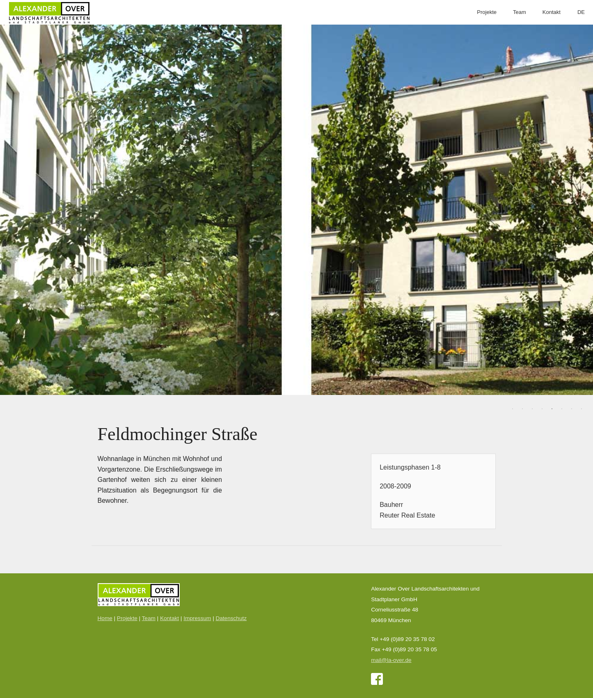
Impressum (197, 618)
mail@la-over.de (391, 660)
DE (581, 12)
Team (519, 12)
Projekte (487, 12)
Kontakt (552, 12)
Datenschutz (231, 618)
